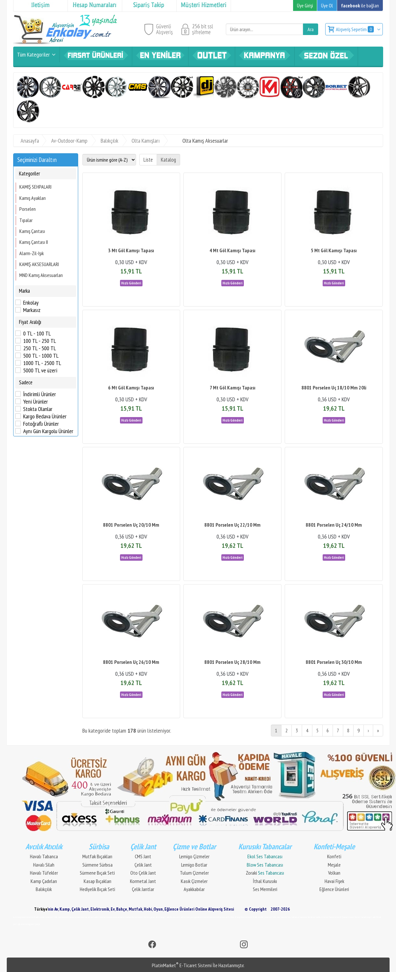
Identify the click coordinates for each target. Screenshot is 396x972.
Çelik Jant (143, 864)
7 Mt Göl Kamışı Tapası (232, 387)
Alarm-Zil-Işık (31, 253)
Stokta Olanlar (37, 409)
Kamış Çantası (32, 231)
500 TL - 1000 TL (41, 355)
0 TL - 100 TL (37, 333)
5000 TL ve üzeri (40, 370)
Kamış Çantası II (33, 242)
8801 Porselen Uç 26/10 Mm (131, 662)
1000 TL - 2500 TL (42, 363)
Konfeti (334, 856)
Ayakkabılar (194, 889)
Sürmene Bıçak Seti (97, 872)
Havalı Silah (43, 864)
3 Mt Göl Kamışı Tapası (131, 250)
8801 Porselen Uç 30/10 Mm (334, 662)
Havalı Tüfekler (44, 872)
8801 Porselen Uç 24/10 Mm (334, 525)
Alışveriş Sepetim (355, 29)
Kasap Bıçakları (97, 881)
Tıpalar (25, 220)
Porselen (27, 209)
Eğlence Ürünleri (334, 889)
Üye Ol (327, 5)
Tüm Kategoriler (33, 54)
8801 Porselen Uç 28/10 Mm (232, 662)
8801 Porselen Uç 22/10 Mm (232, 525)
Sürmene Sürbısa (97, 864)
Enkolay (31, 302)
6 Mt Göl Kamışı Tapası (131, 387)
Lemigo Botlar (194, 864)
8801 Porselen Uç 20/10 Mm (131, 525)
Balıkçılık (44, 889)
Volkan (334, 872)
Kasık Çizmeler (194, 881)
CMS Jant (143, 856)
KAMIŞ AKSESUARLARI (39, 264)
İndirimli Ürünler (39, 394)
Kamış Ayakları (32, 198)
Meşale (334, 864)
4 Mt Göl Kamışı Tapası (232, 250)
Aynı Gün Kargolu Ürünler (48, 431)
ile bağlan (360, 5)
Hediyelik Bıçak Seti (97, 889)
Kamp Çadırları (44, 881)
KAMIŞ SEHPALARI (35, 186)
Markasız (32, 310)
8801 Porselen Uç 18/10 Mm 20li (333, 387)
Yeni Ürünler (35, 401)
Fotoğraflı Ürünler (41, 424)
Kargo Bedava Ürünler (45, 416)
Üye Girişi (305, 5)
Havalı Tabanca (44, 856)
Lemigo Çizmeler (194, 856)
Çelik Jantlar (143, 889)
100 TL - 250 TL (39, 341)
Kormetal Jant (143, 881)
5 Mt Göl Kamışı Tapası (334, 250)
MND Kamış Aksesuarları (41, 275)
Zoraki (265, 872)
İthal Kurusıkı (265, 881)
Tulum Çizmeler (194, 872)
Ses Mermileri (265, 889)
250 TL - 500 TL (39, 348)
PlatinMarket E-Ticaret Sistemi (182, 965)
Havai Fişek (334, 881)
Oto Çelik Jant (143, 872)
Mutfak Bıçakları (97, 856)
